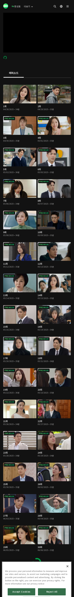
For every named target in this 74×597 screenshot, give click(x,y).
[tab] (14, 73)
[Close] (67, 579)
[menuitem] (16, 6)
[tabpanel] (37, 324)
